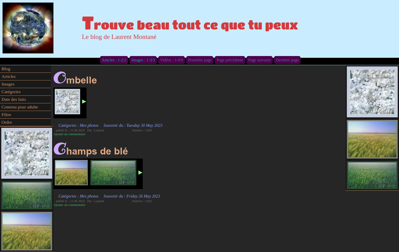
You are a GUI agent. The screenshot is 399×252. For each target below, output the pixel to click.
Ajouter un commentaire (69, 134)
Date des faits (14, 99)
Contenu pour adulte (20, 106)
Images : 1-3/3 (143, 60)
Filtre (6, 114)
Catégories (11, 91)
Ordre (7, 122)
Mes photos (89, 125)
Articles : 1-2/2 (114, 60)
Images (8, 84)
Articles (9, 76)
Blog (6, 68)
